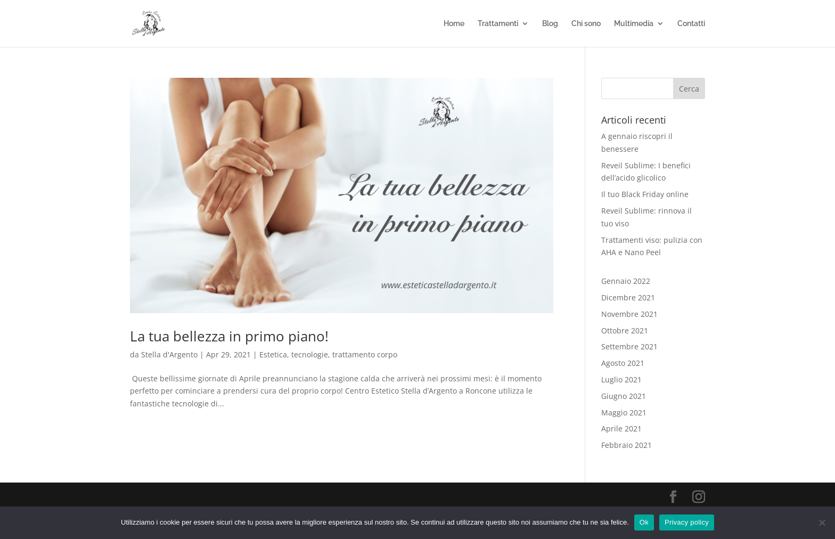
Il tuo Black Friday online (645, 194)
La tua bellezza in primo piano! (229, 336)
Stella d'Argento (169, 354)
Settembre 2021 (629, 346)
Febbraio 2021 (626, 445)
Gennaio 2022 (625, 281)
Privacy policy (687, 522)
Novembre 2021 (629, 314)
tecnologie (309, 354)
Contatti (691, 24)
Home (454, 24)
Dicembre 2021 (628, 297)
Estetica (273, 354)
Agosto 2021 (622, 363)
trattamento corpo (364, 354)
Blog (550, 24)
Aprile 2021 (621, 428)
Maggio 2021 (623, 412)
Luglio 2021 (621, 379)
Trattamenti (498, 24)
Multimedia (633, 24)
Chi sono (586, 24)
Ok (644, 522)
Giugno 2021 (623, 396)
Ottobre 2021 (624, 330)
